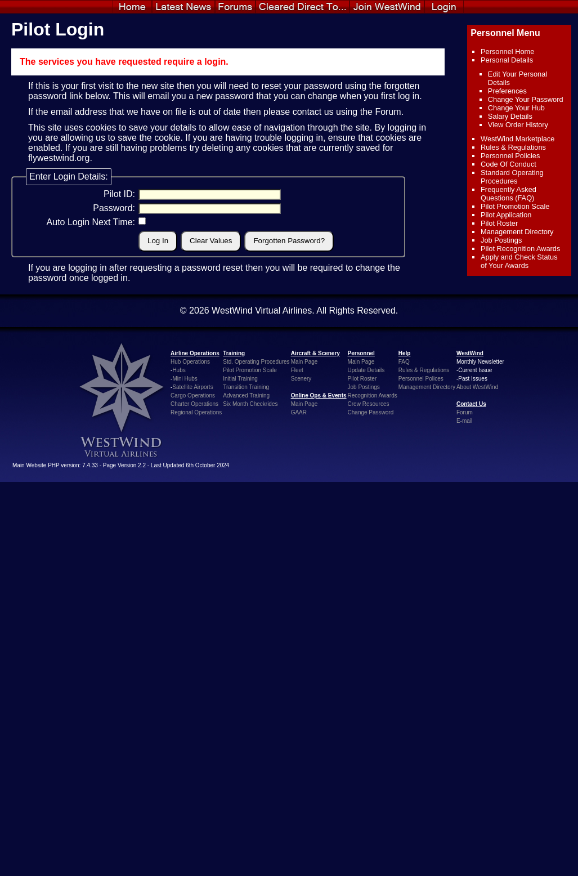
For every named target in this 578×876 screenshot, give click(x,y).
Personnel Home (507, 51)
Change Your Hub (516, 108)
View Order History (518, 124)
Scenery (301, 379)
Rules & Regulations (513, 147)
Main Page (304, 362)
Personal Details (507, 60)
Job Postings (501, 240)
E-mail (464, 421)
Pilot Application (506, 215)
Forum (388, 112)
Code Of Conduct (508, 164)
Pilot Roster (499, 223)
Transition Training (246, 387)
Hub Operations (190, 362)
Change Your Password (525, 99)
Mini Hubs (184, 379)
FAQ (404, 362)
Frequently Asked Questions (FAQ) (508, 193)
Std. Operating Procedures (256, 362)
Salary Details (510, 116)
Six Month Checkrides (250, 404)
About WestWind (477, 387)
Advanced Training (246, 395)
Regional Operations (196, 412)
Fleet (297, 370)
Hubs (178, 370)
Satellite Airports (192, 387)
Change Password (371, 412)
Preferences (507, 91)
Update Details (366, 370)
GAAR (299, 412)
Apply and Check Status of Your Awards (519, 261)
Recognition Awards (372, 395)
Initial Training (240, 379)
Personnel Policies (510, 155)
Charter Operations (194, 404)
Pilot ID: (119, 194)
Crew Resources (368, 404)
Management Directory (517, 231)
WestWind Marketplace (517, 139)
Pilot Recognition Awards (520, 248)
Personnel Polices (420, 379)
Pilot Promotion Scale (515, 206)
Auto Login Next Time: (91, 222)
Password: (114, 208)
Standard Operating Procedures (512, 176)
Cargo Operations (193, 395)
